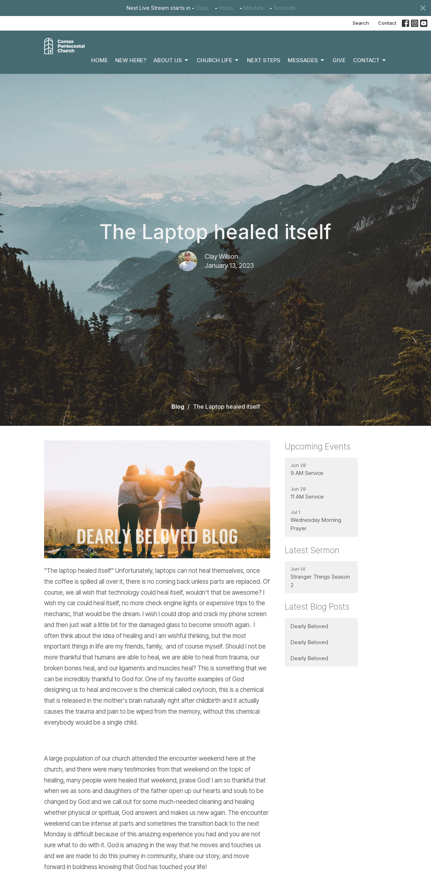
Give (339, 60)
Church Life (218, 60)
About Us (171, 60)
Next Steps (263, 60)
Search (361, 23)
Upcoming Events (317, 446)
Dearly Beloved (309, 626)
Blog (177, 406)
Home (99, 60)
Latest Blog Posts (317, 607)
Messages (306, 60)
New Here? (130, 60)
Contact (387, 23)
